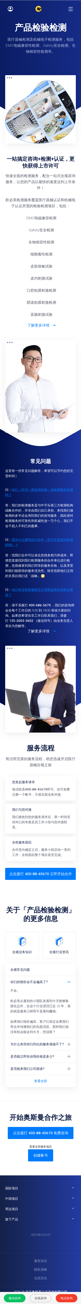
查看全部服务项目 (40, 1146)
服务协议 (40, 1261)
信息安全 (40, 1278)
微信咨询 (15, 1298)
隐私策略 (40, 1269)
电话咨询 (66, 1298)
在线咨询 (41, 1298)
